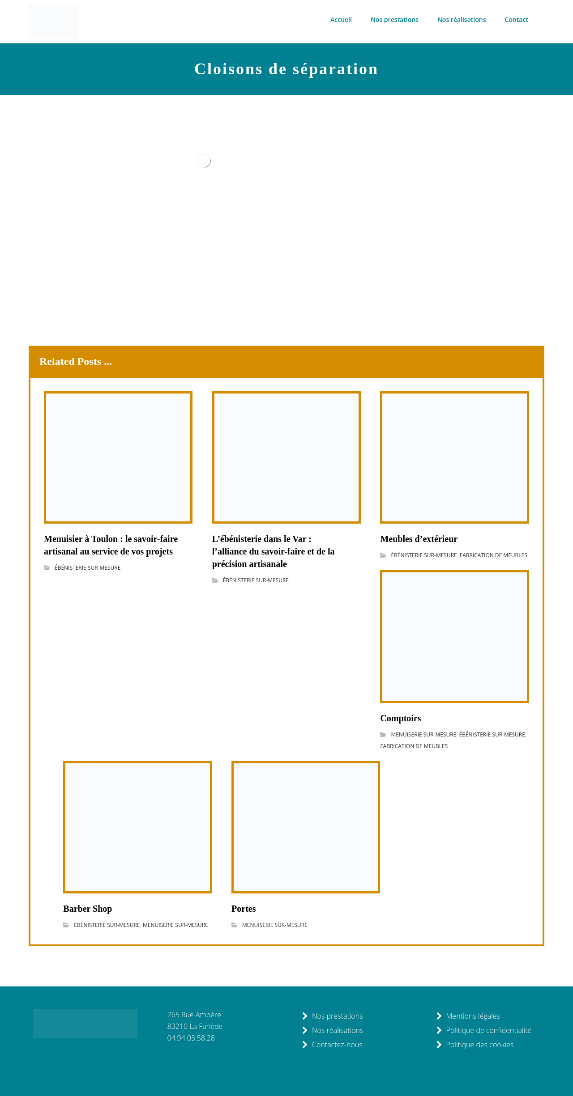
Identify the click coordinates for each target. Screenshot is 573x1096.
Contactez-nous (332, 1044)
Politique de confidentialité (484, 1030)
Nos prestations (332, 1016)
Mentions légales (468, 1016)
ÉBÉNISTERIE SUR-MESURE (87, 567)
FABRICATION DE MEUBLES (493, 555)
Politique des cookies (475, 1044)
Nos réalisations (332, 1030)
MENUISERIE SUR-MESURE (423, 734)
